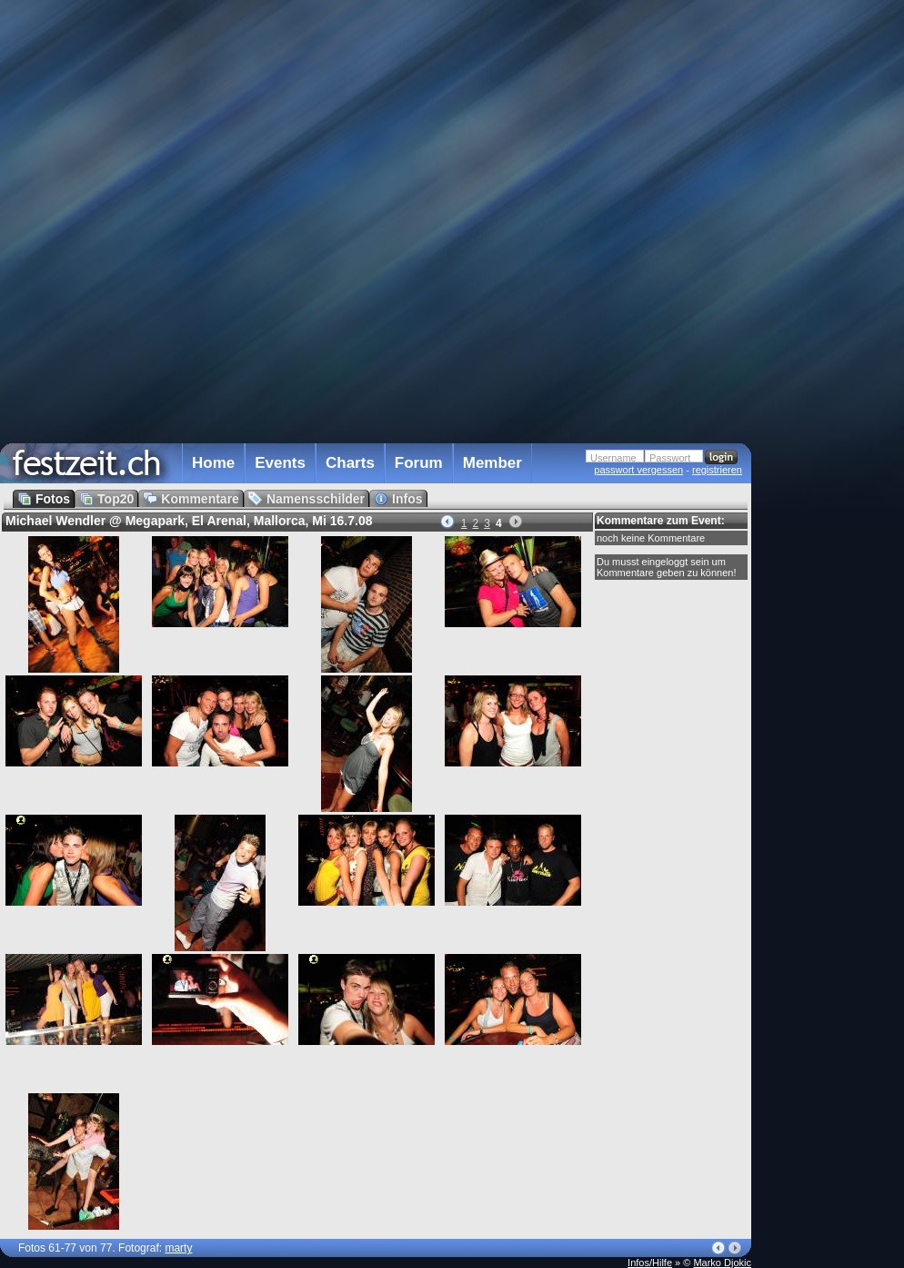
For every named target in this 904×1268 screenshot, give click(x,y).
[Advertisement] (831, 367)
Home (213, 463)
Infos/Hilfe (650, 1262)
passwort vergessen (638, 469)
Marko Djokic (722, 1262)
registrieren (717, 469)
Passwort (669, 457)
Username (613, 457)
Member (492, 463)
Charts (350, 463)
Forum (419, 463)
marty (178, 1248)
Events (280, 463)
